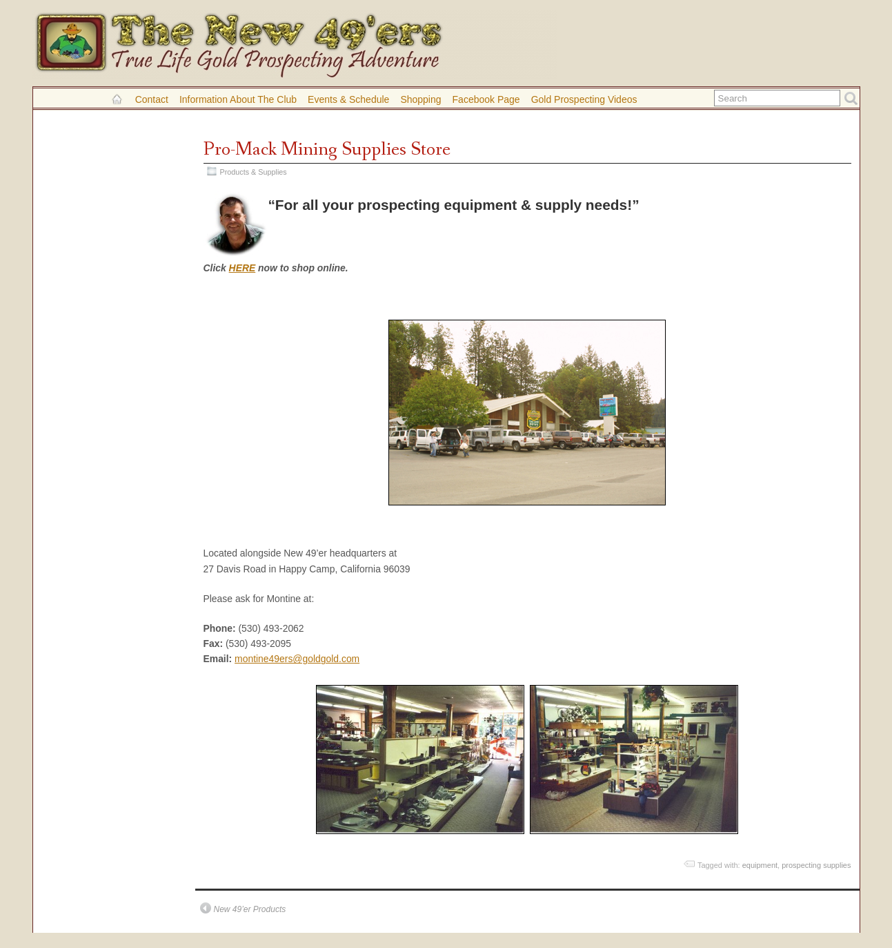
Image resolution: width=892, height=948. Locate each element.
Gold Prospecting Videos (584, 99)
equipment (759, 865)
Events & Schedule (348, 99)
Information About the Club (238, 99)
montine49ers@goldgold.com (297, 658)
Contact (151, 99)
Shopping (420, 99)
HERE (242, 267)
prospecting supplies (816, 865)
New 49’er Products (250, 909)
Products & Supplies (253, 172)
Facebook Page (486, 99)
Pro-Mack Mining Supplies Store (327, 149)
